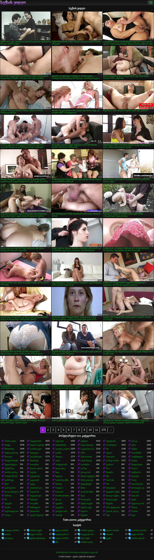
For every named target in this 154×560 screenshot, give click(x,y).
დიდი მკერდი (87, 445)
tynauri (8, 534)
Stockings (34, 460)
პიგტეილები (35, 496)
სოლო (134, 468)
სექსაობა (59, 441)
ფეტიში (58, 503)
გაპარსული (111, 445)
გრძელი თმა (61, 511)
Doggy (7, 445)
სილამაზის (136, 453)
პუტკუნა (8, 503)
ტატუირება (35, 476)
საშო (83, 453)
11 (96, 429)
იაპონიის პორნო (139, 530)
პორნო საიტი (87, 542)
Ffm (107, 484)
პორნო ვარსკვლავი (12, 472)
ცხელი (109, 453)
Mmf (6, 484)
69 (6, 499)
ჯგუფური (59, 507)
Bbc (107, 476)
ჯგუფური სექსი (112, 492)
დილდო (135, 476)
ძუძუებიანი (111, 441)
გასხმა (58, 453)
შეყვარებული (11, 464)
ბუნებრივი (9, 468)
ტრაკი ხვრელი (12, 492)
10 (90, 429)
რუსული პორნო (12, 530)
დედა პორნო (36, 534)
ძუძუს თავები (87, 503)
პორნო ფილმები (139, 538)
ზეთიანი (135, 496)
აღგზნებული (137, 457)
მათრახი (110, 480)
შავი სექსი (85, 538)
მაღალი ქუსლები (113, 496)
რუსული (59, 488)
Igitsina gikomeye (37, 538)
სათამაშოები (36, 457)
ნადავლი (34, 453)
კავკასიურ (34, 480)
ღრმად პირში (112, 460)
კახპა (57, 460)
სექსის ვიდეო (13, 2)
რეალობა (34, 492)
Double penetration (63, 496)
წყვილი (58, 476)
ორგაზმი (34, 503)
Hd (107, 449)
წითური (109, 472)
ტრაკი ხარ (86, 472)
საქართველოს (11, 511)
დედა (32, 484)
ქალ (133, 515)
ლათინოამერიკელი (88, 492)
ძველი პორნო (61, 530)
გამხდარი (136, 472)
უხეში (133, 499)
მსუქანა (109, 503)
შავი (57, 472)
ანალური (110, 457)
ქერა (133, 445)
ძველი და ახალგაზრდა (139, 503)
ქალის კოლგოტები (113, 511)
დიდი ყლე (60, 468)
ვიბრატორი (10, 488)
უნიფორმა (35, 511)
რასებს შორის (11, 476)
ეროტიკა (9, 538)
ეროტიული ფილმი (139, 488)
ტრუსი (134, 460)
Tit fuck (134, 511)
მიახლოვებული (88, 476)
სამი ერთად (86, 457)
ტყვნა (108, 538)
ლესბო (33, 472)
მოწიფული (35, 507)
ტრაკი (134, 441)
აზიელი (58, 457)
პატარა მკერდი (37, 445)
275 (103, 429)
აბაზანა (58, 515)
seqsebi (109, 534)
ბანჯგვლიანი (61, 464)
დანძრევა (9, 480)
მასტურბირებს (11, 460)
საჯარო (84, 511)
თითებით (34, 464)
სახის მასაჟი (86, 460)
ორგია (8, 515)
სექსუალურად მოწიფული (12, 453)
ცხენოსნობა (60, 445)
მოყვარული (136, 464)
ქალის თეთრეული (37, 468)
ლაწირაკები (35, 449)
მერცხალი (111, 488)
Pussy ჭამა (85, 499)
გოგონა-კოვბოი (62, 449)
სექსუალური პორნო (63, 534)
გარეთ (84, 468)
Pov (107, 468)
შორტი (58, 484)
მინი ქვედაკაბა (113, 507)
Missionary (9, 449)
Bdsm (83, 488)
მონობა (8, 496)
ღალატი (135, 492)
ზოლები (8, 457)
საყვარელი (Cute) (88, 449)
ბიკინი (8, 507)
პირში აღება (10, 441)
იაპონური (85, 464)
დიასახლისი (137, 484)
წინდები (33, 499)
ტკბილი (109, 464)
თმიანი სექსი (36, 530)
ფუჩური (84, 441)
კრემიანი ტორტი (37, 488)
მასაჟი (134, 507)
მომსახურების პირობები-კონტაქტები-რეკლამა (77, 552)
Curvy (133, 480)
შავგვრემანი (35, 441)
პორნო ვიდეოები (88, 530)
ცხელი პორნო (62, 538)
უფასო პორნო (112, 530)
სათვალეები (112, 499)
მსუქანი (84, 515)
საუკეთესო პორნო (88, 534)
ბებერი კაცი (86, 507)
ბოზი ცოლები (87, 480)
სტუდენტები (86, 484)
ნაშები (134, 449)
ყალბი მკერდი (37, 515)
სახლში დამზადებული (63, 480)
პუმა (108, 515)
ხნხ (56, 542)
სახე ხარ (59, 492)
